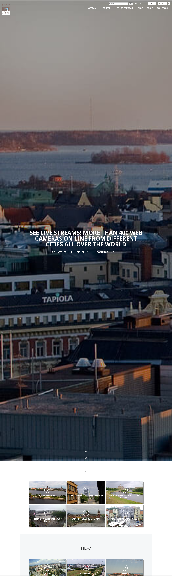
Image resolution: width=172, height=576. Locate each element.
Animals (108, 8)
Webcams (93, 8)
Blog (140, 8)
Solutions (162, 8)
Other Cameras (125, 8)
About (150, 8)
